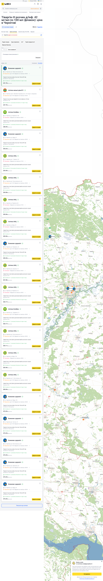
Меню (2, 4)
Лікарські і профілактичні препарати (18, 12)
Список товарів (38, 4)
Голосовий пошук (40, 8)
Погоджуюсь (87, 574)
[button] (51, 238)
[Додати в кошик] (36, 83)
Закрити (101, 561)
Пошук (3, 8)
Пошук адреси (2, 35)
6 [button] (71, 292)
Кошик (41, 4)
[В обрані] (40, 67)
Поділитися (16, 27)
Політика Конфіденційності (87, 578)
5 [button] (83, 419)
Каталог (5, 12)
